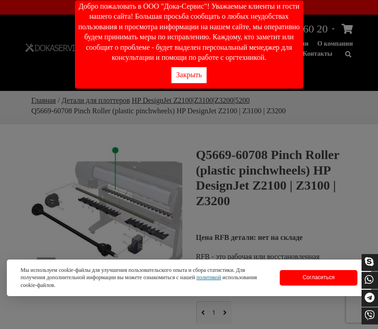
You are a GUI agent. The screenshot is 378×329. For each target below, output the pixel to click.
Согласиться (319, 277)
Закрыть (189, 75)
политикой (209, 277)
